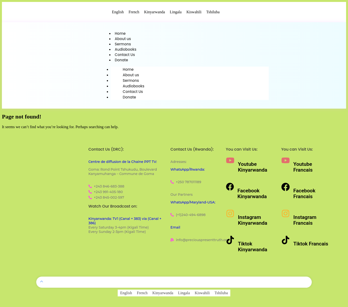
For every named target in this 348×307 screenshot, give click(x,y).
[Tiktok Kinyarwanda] (230, 241)
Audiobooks (126, 50)
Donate (121, 61)
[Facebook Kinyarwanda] (230, 188)
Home (120, 33)
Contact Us (125, 55)
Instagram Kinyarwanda (252, 221)
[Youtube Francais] (285, 162)
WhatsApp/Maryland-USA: (192, 204)
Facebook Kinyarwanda (252, 195)
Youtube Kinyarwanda (252, 168)
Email (175, 229)
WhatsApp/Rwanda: (187, 171)
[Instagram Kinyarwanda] (230, 215)
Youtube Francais (303, 168)
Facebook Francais (304, 195)
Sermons (123, 44)
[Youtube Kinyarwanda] (230, 162)
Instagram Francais (305, 221)
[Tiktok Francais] (285, 241)
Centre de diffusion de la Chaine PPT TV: (122, 163)
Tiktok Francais (310, 245)
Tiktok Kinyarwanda (252, 248)
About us (123, 39)
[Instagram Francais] (285, 215)
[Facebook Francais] (285, 188)
